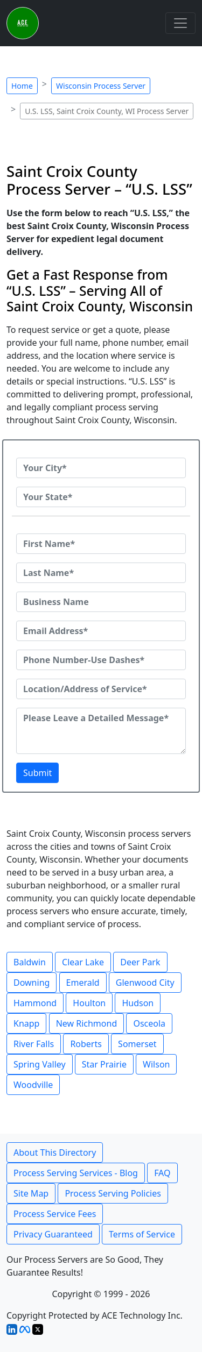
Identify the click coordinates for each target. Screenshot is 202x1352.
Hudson (138, 1003)
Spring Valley (39, 1064)
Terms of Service (142, 1234)
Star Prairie (104, 1064)
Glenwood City (145, 982)
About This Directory (54, 1152)
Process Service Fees (54, 1214)
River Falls (33, 1044)
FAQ (162, 1173)
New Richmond (86, 1023)
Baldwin (29, 962)
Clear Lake (83, 962)
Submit (37, 773)
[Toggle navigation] (180, 23)
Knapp (26, 1023)
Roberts (86, 1044)
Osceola (149, 1023)
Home (22, 86)
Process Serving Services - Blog (75, 1173)
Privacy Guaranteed (53, 1234)
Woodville (33, 1085)
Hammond (35, 1003)
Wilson (156, 1064)
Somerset (137, 1044)
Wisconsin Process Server (100, 86)
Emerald (83, 982)
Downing (31, 982)
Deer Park (140, 962)
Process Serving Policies (113, 1193)
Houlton (89, 1003)
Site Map (30, 1193)
